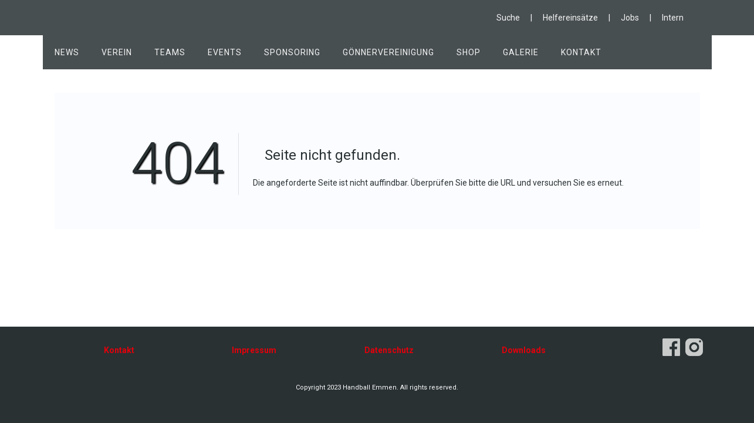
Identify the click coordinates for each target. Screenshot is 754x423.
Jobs (630, 17)
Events (225, 52)
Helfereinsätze (570, 17)
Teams (169, 52)
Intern (673, 17)
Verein (117, 52)
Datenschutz (389, 350)
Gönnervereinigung (388, 52)
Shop (469, 52)
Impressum (254, 350)
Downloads (524, 350)
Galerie (521, 52)
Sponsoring (292, 52)
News (67, 52)
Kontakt (581, 52)
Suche (508, 17)
